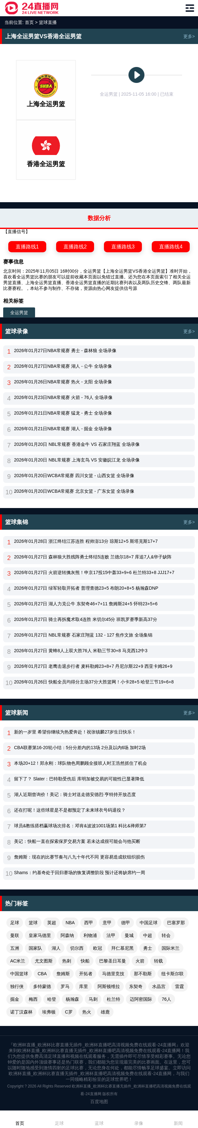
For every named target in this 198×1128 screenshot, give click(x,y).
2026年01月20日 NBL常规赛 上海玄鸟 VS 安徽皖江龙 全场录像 (77, 459)
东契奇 (136, 986)
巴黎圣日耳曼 (112, 960)
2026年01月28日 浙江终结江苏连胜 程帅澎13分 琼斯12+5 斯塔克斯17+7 (86, 541)
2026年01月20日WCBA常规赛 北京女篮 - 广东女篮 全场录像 (74, 491)
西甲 (88, 922)
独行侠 (17, 986)
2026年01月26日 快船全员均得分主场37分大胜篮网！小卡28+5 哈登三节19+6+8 (94, 681)
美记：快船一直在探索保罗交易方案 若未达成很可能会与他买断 (77, 841)
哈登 (51, 999)
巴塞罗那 (176, 922)
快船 (85, 960)
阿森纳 (67, 935)
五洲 (14, 948)
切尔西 (77, 948)
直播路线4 (170, 246)
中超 (147, 935)
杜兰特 (113, 999)
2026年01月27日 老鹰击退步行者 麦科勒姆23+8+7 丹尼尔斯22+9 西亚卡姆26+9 (93, 666)
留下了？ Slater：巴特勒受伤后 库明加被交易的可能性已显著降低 (79, 778)
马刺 (93, 999)
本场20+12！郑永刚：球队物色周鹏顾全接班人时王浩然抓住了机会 (80, 763)
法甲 (110, 935)
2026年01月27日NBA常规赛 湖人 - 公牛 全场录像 (63, 366)
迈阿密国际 (141, 999)
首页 (29, 22)
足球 (14, 922)
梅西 (33, 999)
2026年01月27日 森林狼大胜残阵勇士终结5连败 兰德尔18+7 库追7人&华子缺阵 (93, 556)
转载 (158, 960)
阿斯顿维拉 (109, 986)
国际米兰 (171, 948)
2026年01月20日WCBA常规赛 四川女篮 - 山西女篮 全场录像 (74, 475)
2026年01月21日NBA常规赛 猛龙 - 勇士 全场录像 (63, 413)
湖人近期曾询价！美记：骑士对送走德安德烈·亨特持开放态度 (75, 794)
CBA (42, 973)
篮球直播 (48, 22)
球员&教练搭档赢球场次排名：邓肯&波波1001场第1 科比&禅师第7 (80, 825)
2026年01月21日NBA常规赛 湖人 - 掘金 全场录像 (63, 428)
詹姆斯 (63, 973)
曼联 (14, 935)
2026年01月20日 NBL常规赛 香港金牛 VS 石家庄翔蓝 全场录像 (77, 444)
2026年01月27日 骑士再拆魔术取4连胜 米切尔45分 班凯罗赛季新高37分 (85, 619)
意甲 (107, 922)
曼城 (129, 935)
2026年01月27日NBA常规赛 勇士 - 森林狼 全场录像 (65, 350)
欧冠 (97, 948)
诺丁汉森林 (21, 1011)
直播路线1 (27, 246)
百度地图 (99, 1101)
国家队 (35, 948)
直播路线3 (123, 246)
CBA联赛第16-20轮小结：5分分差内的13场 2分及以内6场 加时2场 (80, 747)
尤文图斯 (44, 960)
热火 (86, 1011)
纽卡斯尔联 (172, 973)
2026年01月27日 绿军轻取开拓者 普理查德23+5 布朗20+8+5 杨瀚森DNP (86, 588)
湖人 (56, 948)
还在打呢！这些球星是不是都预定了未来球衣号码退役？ (70, 810)
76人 (166, 999)
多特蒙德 (42, 986)
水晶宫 (158, 986)
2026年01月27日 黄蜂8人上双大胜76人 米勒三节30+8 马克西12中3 (80, 650)
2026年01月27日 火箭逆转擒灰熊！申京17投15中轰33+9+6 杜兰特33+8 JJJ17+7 (94, 572)
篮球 (33, 922)
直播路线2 (75, 246)
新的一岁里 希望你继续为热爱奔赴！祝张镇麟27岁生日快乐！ (75, 731)
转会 (166, 935)
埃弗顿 (48, 1011)
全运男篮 (19, 312)
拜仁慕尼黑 (122, 948)
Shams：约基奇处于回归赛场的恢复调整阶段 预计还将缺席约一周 (79, 872)
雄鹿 (105, 1011)
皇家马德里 (40, 935)
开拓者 (85, 973)
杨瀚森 (72, 999)
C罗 (69, 1011)
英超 (51, 922)
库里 (83, 986)
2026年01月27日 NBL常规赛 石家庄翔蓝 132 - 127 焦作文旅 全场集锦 (83, 635)
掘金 (14, 999)
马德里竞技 (113, 973)
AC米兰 (17, 960)
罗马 (65, 986)
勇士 (147, 948)
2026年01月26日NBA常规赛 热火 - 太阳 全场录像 (63, 381)
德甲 (125, 922)
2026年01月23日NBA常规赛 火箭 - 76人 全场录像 (63, 397)
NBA (70, 922)
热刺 (66, 960)
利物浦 (90, 935)
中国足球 (149, 922)
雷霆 (179, 986)
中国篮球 (19, 973)
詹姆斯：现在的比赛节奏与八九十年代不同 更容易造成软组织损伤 (79, 856)
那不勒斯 (143, 973)
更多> (189, 36)
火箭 (140, 960)
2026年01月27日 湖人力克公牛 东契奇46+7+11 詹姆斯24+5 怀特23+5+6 (86, 603)
